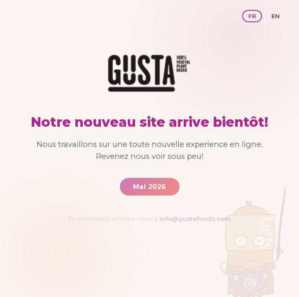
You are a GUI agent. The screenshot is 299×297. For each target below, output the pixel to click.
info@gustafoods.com (195, 220)
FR (252, 16)
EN (275, 16)
